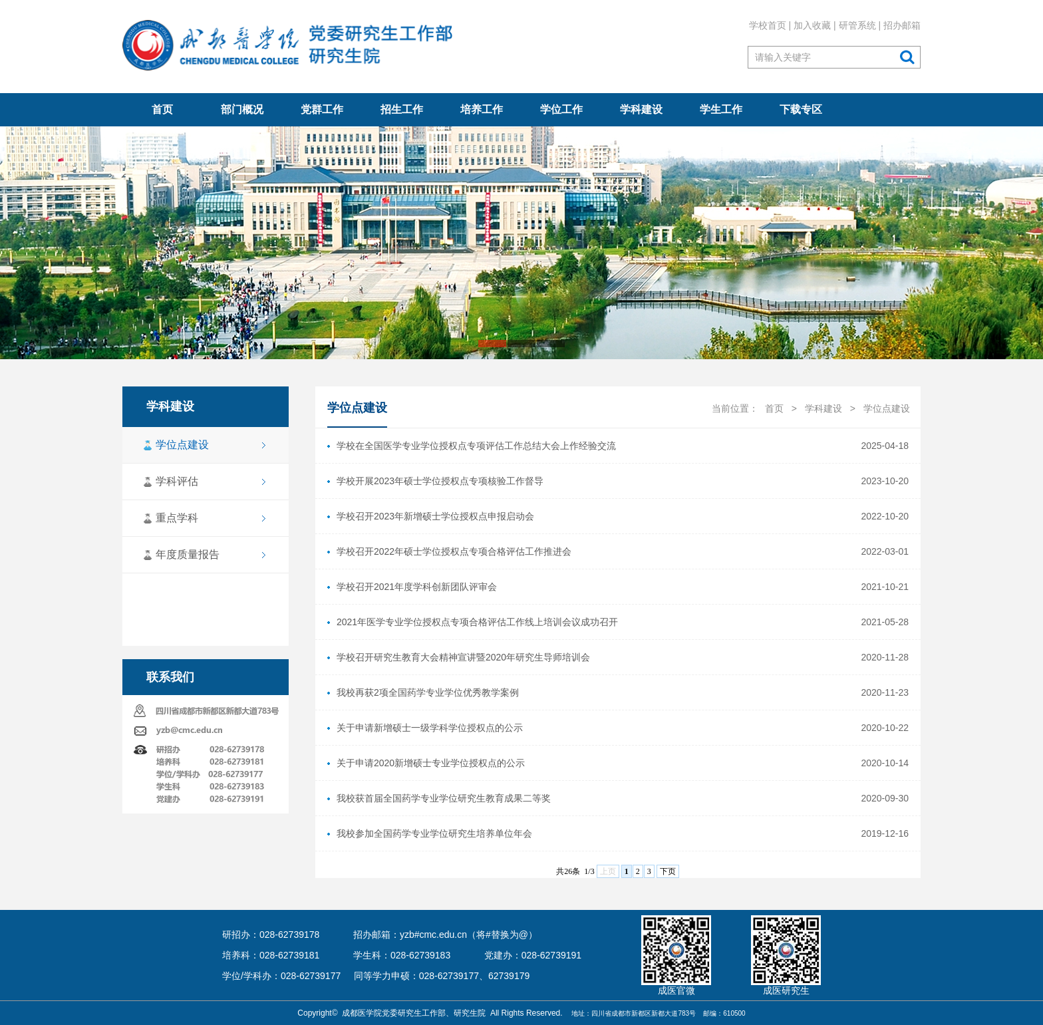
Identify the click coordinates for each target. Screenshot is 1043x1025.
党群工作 (322, 109)
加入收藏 (812, 25)
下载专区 (801, 109)
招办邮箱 (902, 25)
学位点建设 (181, 444)
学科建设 (641, 109)
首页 (162, 109)
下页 (668, 871)
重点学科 (176, 517)
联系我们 (170, 677)
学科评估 (176, 481)
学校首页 (767, 25)
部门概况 (242, 109)
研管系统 (857, 25)
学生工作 (721, 109)
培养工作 (481, 109)
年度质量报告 (187, 554)
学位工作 (561, 109)
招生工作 (401, 109)
